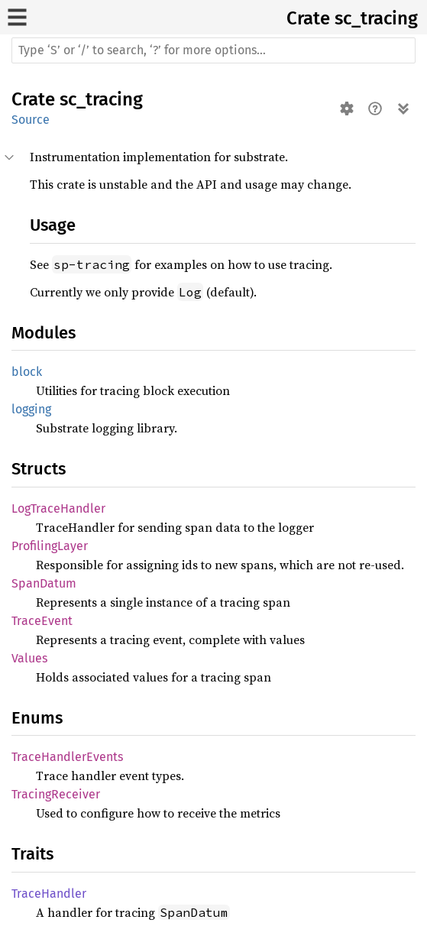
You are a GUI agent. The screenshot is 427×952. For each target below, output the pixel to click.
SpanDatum (43, 583)
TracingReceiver (55, 794)
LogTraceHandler (58, 508)
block (26, 371)
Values (29, 658)
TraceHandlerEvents (67, 757)
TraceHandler (48, 893)
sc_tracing (376, 18)
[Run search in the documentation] (213, 50)
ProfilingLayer (49, 546)
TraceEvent (42, 621)
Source (30, 119)
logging (31, 409)
